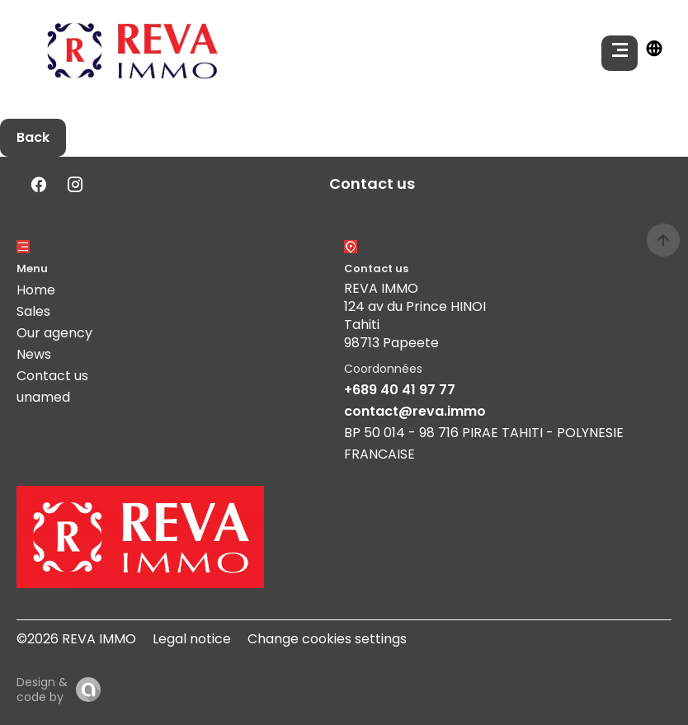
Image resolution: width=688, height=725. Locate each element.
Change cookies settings (327, 638)
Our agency (54, 332)
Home (35, 289)
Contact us (52, 375)
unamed (43, 397)
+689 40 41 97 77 (399, 389)
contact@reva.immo (415, 411)
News (33, 354)
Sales (33, 311)
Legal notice (192, 638)
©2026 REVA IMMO (76, 638)
